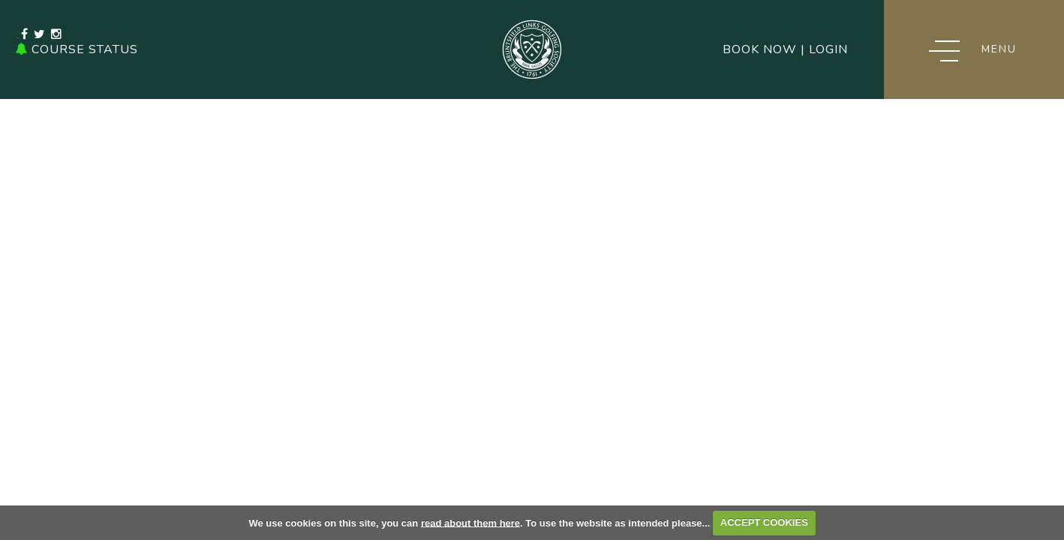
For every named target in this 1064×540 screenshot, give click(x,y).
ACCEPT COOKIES (764, 522)
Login (828, 49)
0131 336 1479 (244, 49)
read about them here (470, 522)
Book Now (760, 49)
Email (325, 49)
